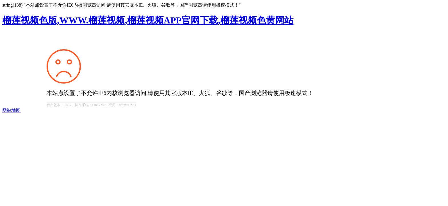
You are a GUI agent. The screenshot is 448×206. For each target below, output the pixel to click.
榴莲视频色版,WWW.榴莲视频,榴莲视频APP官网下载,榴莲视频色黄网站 (147, 20)
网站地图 (11, 110)
